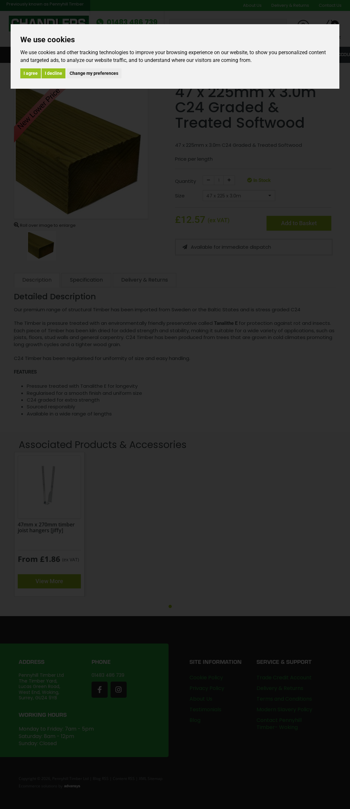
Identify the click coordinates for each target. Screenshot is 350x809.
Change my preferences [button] (94, 73)
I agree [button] (31, 73)
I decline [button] (53, 73)
